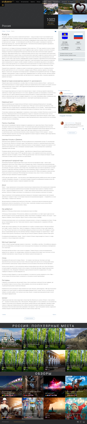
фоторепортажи (51, 24)
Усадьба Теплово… (66, 116)
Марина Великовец (70, 123)
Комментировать (72, 132)
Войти (82, 1)
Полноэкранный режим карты (64, 90)
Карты (49, 1)
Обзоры (38, 1)
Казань (4, 314)
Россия (8, 31)
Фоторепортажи (24, 1)
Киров (54, 314)
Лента (17, 1)
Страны (44, 1)
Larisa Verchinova (68, 93)
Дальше (64, 1)
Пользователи (56, 1)
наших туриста (51, 22)
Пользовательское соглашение (19, 421)
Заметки (33, 1)
